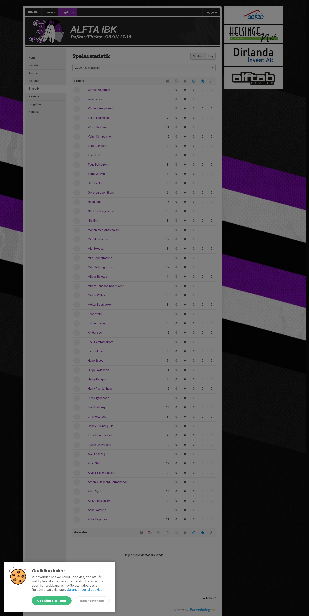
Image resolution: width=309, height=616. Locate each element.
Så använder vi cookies (84, 590)
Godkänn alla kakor (51, 601)
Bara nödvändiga (92, 601)
